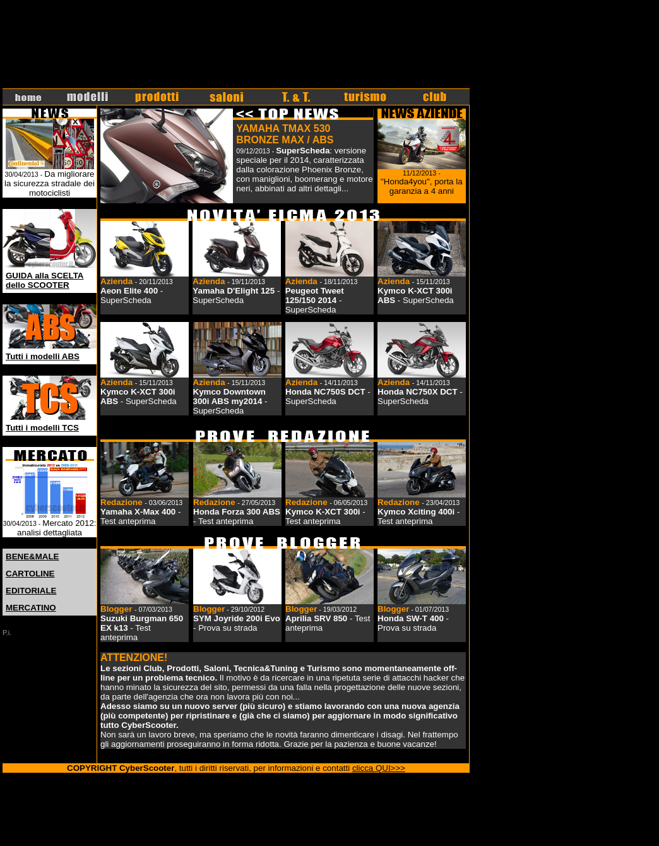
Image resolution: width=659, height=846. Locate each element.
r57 (155, 797)
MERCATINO (31, 607)
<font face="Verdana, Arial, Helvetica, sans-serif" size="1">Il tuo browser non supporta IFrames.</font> (236, 44)
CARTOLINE (30, 573)
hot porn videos (69, 797)
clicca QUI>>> (378, 768)
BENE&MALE (32, 556)
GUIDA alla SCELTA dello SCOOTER (44, 280)
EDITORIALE (31, 590)
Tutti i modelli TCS (42, 427)
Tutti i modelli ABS (43, 356)
